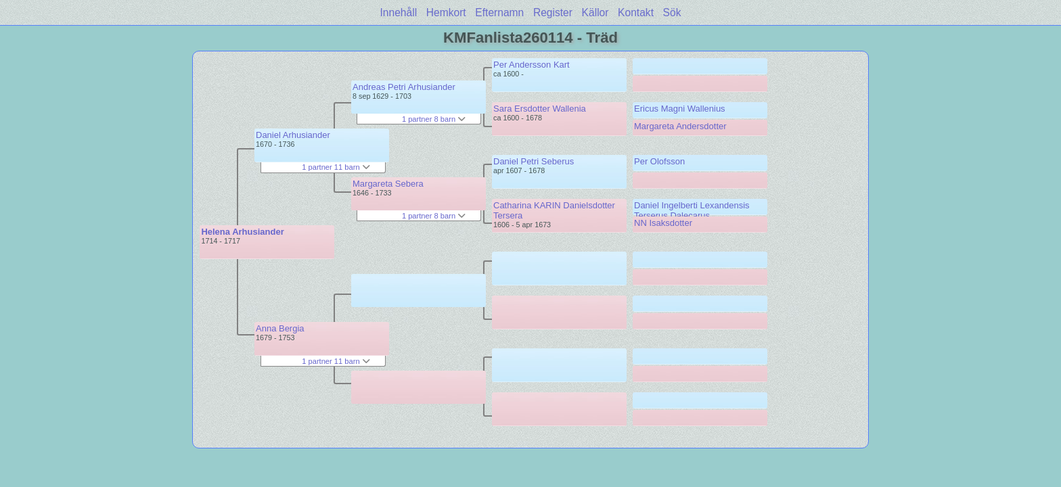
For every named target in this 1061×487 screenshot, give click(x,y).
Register (552, 12)
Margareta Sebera (388, 184)
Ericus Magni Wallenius (679, 108)
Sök (672, 12)
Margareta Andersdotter (680, 126)
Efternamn (499, 12)
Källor (595, 12)
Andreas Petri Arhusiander (404, 87)
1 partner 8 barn (434, 119)
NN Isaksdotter (663, 223)
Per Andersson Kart (531, 65)
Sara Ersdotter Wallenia (539, 108)
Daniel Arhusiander (293, 135)
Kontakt (636, 12)
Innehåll (398, 12)
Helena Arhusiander (242, 232)
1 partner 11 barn (335, 167)
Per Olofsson (659, 161)
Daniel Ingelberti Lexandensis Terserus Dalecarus (692, 210)
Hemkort (446, 12)
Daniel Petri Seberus (533, 161)
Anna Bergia (280, 328)
